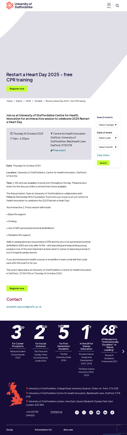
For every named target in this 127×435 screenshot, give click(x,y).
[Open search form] (117, 5)
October (38, 101)
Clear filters (103, 155)
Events (19, 101)
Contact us (56, 411)
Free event (59, 150)
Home (9, 101)
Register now (17, 88)
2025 (28, 101)
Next (123, 354)
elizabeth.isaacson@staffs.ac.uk (23, 306)
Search (103, 163)
